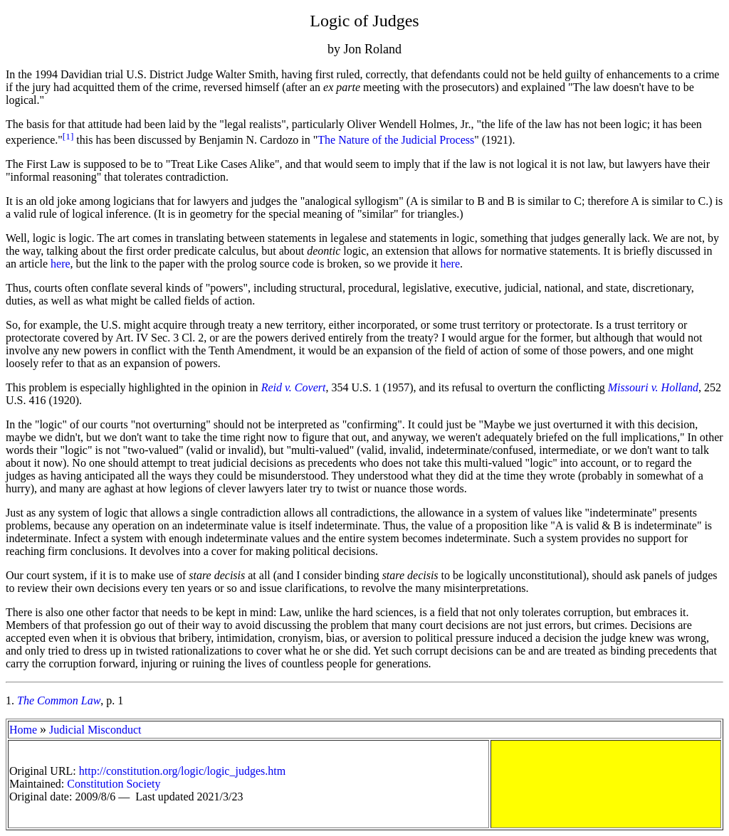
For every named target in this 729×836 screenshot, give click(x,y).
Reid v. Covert (293, 387)
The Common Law (58, 700)
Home (23, 730)
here (60, 264)
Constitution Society (113, 784)
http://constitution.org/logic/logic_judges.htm (182, 771)
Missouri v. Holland (653, 387)
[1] (68, 136)
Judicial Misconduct (95, 730)
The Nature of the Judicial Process (396, 140)
